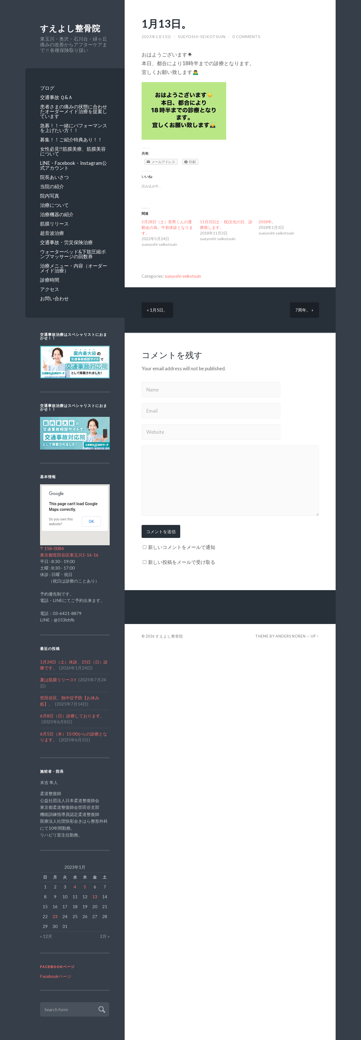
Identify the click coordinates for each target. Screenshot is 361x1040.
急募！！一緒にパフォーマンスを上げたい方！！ (73, 127)
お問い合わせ (54, 298)
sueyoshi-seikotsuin (202, 36)
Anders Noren (291, 636)
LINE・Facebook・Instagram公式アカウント (73, 165)
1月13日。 (168, 23)
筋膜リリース (54, 224)
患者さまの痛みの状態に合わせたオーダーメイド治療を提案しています (73, 111)
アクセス (49, 289)
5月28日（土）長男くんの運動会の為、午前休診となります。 (167, 227)
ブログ (47, 88)
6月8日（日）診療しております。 (72, 716)
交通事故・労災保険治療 (66, 242)
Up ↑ (315, 636)
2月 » (105, 936)
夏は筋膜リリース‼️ (58, 679)
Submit (101, 1008)
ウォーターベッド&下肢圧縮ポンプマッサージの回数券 (73, 254)
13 (94, 896)
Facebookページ (57, 967)
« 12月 (46, 936)
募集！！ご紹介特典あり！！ (71, 140)
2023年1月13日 (157, 36)
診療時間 (49, 280)
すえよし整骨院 (71, 28)
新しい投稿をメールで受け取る (181, 562)
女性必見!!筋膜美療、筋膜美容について (73, 151)
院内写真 (49, 196)
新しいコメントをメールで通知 (181, 547)
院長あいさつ (54, 177)
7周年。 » (304, 309)
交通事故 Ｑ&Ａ (56, 97)
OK (91, 522)
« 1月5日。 (157, 309)
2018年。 (267, 221)
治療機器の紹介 (57, 214)
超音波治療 (52, 233)
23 (55, 916)
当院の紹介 (52, 186)
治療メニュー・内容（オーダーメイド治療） (73, 268)
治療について (54, 205)
